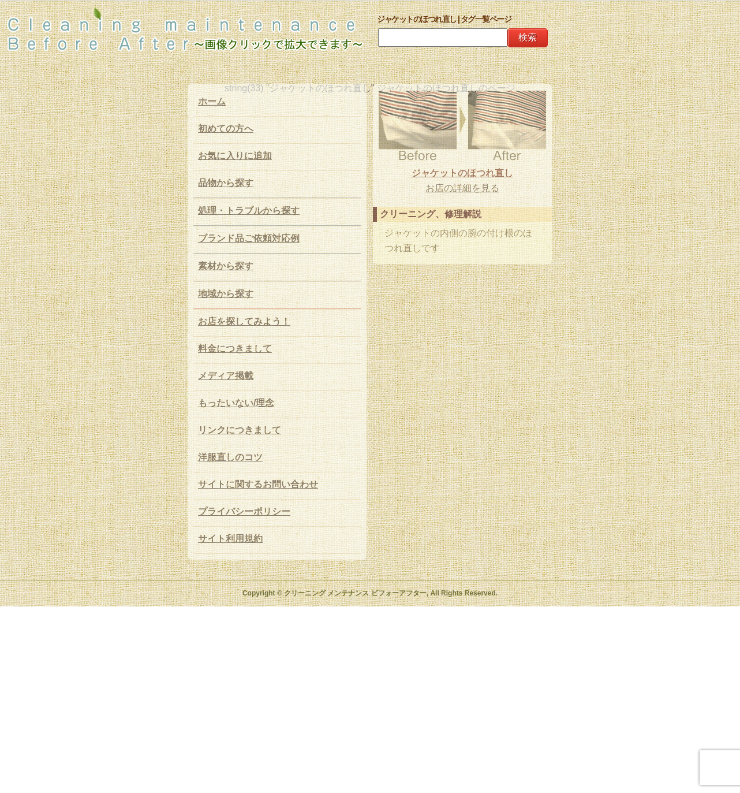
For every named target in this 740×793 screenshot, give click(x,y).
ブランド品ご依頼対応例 (249, 238)
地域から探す (225, 294)
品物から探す (225, 183)
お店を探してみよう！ (244, 321)
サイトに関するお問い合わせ (258, 484)
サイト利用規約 (230, 538)
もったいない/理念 (236, 403)
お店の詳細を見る (462, 188)
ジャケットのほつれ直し (462, 173)
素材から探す (225, 266)
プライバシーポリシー (244, 511)
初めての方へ (225, 128)
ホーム (212, 101)
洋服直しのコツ (230, 457)
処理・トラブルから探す (249, 210)
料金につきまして (235, 348)
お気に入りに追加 (235, 156)
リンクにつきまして (239, 430)
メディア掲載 (225, 376)
